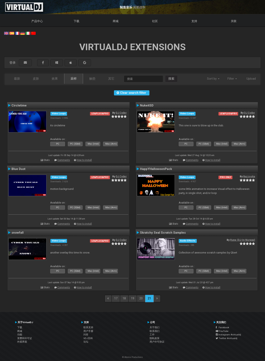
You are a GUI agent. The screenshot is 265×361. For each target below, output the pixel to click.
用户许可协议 (157, 341)
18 (124, 298)
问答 (85, 334)
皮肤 (36, 78)
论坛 (85, 341)
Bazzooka (249, 176)
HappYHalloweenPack (156, 169)
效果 (55, 78)
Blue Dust (18, 169)
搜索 (171, 78)
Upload (251, 78)
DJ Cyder (121, 112)
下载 (76, 21)
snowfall (17, 232)
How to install (84, 160)
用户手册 (88, 331)
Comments (63, 160)
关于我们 (154, 327)
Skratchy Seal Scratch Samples (163, 232)
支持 (194, 21)
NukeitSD (147, 105)
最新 (17, 78)
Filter (232, 78)
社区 (155, 21)
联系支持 (88, 327)
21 (149, 298)
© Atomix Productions (132, 357)
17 (115, 298)
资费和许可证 (24, 338)
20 (141, 298)
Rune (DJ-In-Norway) (242, 240)
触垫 (92, 78)
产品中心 (37, 21)
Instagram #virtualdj (228, 334)
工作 (152, 334)
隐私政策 (154, 338)
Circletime (19, 105)
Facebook (222, 327)
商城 (115, 21)
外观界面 (22, 341)
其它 (111, 78)
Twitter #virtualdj (226, 338)
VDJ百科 (88, 338)
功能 (19, 334)
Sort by (213, 78)
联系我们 (154, 331)
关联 (234, 21)
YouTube (222, 331)
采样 (74, 78)
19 (132, 298)
